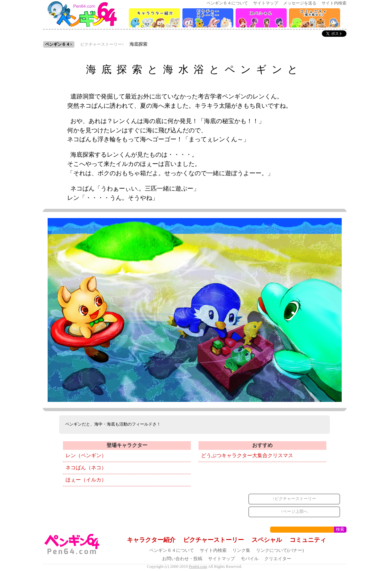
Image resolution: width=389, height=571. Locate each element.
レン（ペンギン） (86, 455)
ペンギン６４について (227, 3)
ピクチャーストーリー (101, 44)
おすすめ (262, 445)
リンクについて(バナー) (280, 550)
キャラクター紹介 (151, 539)
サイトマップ (265, 3)
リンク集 (241, 550)
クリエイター (277, 558)
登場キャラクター (126, 445)
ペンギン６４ (57, 44)
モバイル (250, 558)
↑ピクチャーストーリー (294, 499)
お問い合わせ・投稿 (182, 558)
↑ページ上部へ (294, 511)
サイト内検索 (334, 3)
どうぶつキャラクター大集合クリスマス (247, 455)
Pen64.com (198, 566)
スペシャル (267, 539)
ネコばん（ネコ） (86, 467)
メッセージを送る (299, 3)
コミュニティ (308, 539)
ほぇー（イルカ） (86, 479)
